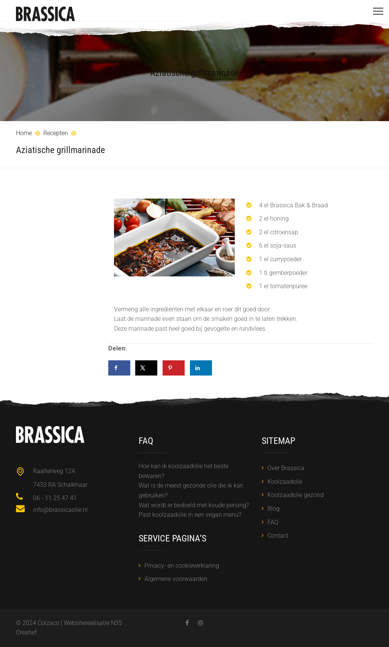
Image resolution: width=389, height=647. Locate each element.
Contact (277, 535)
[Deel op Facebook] (119, 368)
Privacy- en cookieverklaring (181, 565)
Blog (273, 508)
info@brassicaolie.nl (60, 509)
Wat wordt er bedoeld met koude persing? (194, 505)
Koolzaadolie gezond (295, 495)
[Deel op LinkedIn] (201, 368)
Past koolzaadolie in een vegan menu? (190, 514)
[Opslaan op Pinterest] (174, 368)
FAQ (272, 522)
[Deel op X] (146, 368)
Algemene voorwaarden (175, 578)
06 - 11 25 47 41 (55, 498)
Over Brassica (285, 468)
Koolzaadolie (284, 481)
